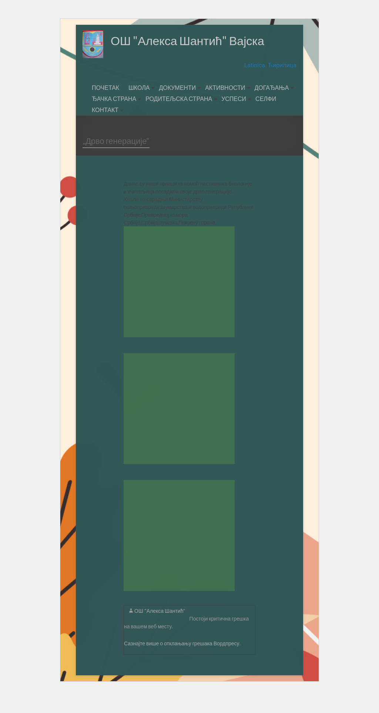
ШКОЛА (139, 107)
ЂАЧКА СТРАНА (114, 118)
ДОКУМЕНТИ (177, 107)
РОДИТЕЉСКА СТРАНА (178, 118)
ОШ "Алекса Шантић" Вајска (169, 68)
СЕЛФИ (265, 118)
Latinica (255, 84)
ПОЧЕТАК (105, 107)
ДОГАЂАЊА (271, 107)
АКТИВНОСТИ (225, 107)
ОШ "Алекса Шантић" (159, 630)
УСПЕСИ (233, 118)
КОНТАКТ (105, 129)
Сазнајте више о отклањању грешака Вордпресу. (182, 663)
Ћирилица (282, 84)
